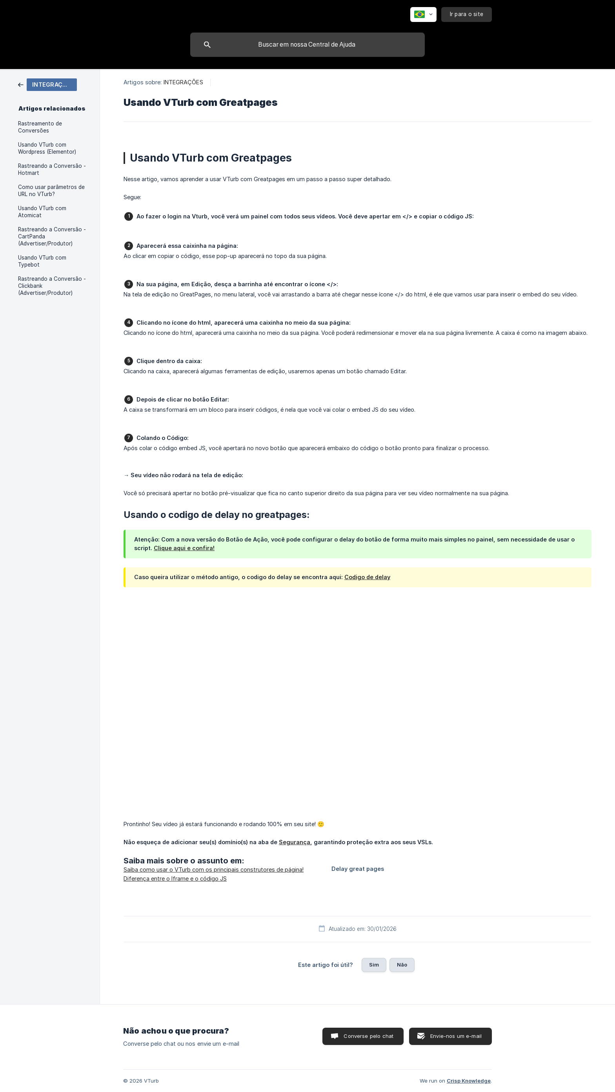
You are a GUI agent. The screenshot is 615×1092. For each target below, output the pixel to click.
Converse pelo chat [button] (368, 1036)
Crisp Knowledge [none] (469, 1080)
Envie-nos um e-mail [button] (456, 1036)
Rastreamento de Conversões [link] (40, 127)
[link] (47, 84)
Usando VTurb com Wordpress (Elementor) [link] (47, 148)
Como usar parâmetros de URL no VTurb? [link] (51, 190)
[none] (423, 14)
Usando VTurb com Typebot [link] (42, 261)
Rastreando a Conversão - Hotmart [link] (52, 169)
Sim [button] (374, 964)
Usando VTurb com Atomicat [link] (42, 211)
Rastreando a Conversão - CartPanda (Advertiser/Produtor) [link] (52, 236)
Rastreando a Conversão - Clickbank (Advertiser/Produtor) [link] (52, 286)
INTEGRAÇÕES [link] (183, 82)
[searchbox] (307, 45)
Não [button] (402, 964)
